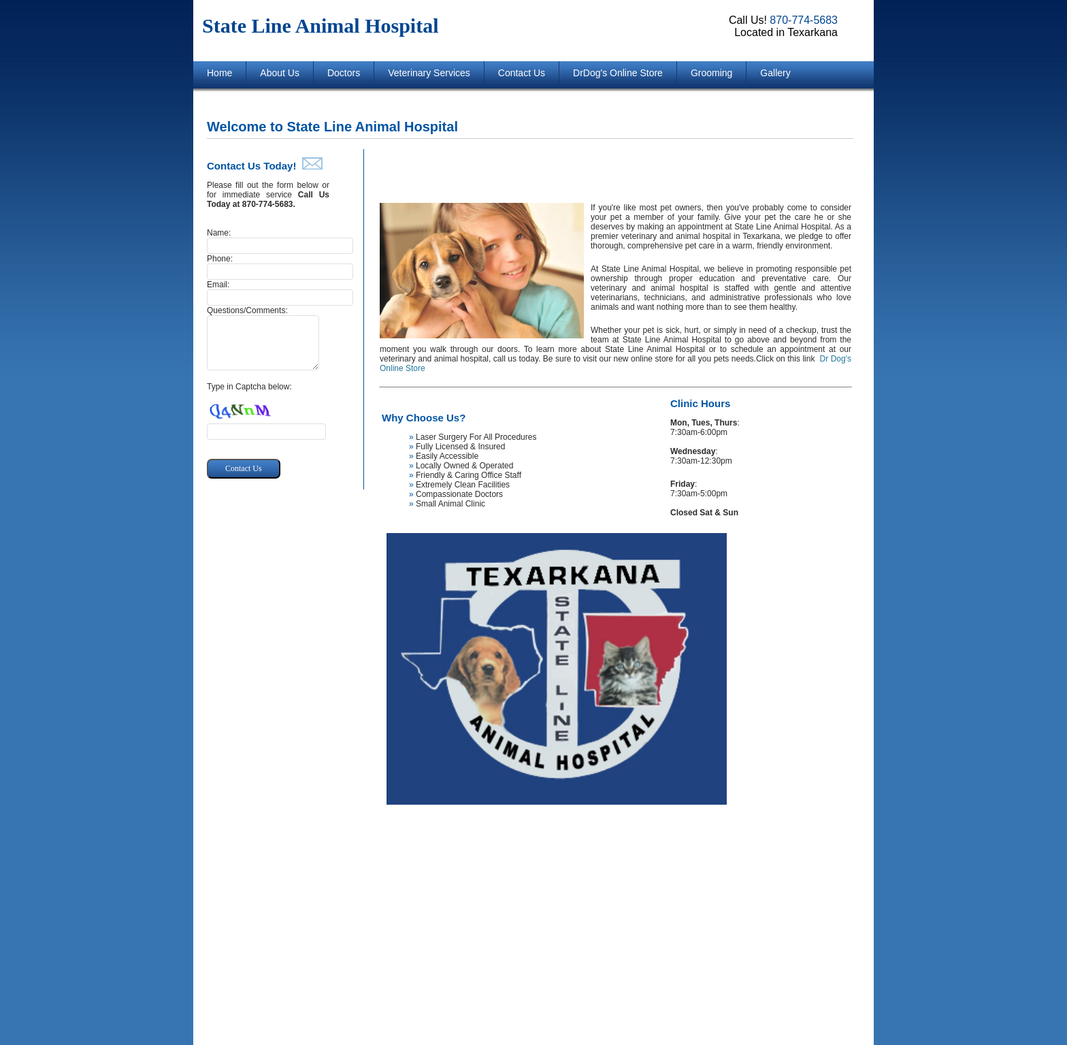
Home (219, 72)
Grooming (711, 72)
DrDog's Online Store (618, 72)
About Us (279, 72)
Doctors (343, 72)
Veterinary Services (429, 72)
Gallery (775, 72)
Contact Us (521, 72)
